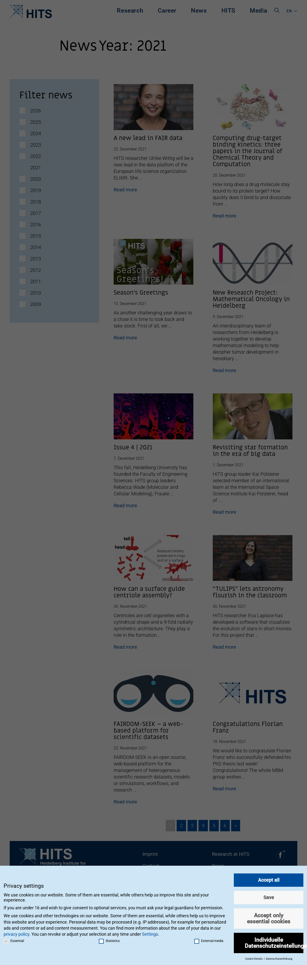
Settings (150, 932)
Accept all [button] (268, 878)
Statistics (109, 939)
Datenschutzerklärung (279, 956)
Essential (14, 939)
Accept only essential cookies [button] (268, 916)
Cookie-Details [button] (254, 956)
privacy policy (16, 932)
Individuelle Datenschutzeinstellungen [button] (274, 941)
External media (208, 939)
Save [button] (268, 895)
